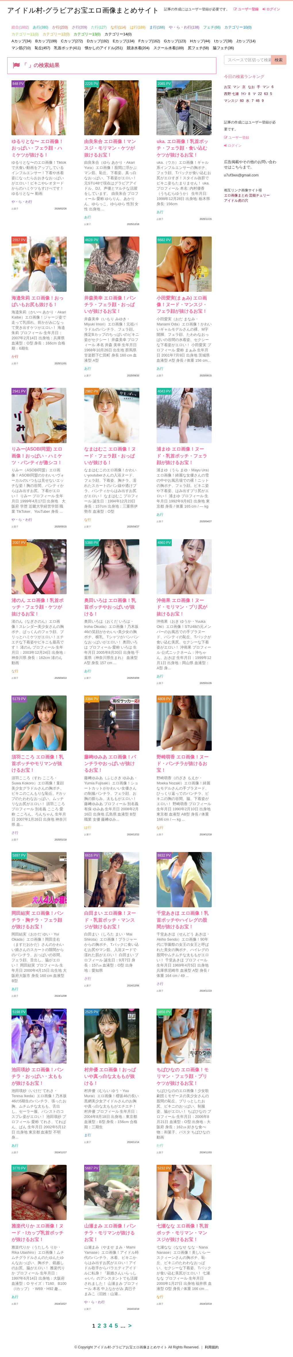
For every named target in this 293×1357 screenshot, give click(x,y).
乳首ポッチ (67, 48)
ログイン (271, 9)
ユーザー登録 (246, 9)
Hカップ (200, 41)
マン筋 (21, 48)
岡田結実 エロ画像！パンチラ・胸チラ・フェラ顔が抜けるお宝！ (37, 919)
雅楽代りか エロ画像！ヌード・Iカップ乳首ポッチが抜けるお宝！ (37, 1226)
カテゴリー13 (87, 34)
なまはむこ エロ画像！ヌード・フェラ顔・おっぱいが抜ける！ (110, 458)
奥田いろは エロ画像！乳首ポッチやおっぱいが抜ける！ (110, 612)
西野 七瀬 (231, 94)
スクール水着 (168, 48)
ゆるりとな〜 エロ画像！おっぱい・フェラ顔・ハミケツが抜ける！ (37, 151)
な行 (118, 27)
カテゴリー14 (118, 34)
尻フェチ (198, 48)
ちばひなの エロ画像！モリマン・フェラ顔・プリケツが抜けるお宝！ (183, 1072)
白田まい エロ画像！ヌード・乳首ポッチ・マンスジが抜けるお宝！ (109, 919)
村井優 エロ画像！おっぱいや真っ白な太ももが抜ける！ (110, 1072)
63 (266, 94)
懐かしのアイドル (104, 48)
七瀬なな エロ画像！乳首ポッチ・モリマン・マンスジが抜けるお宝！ (183, 1226)
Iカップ (223, 41)
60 (242, 101)
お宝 (227, 87)
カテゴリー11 (24, 34)
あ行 (40, 27)
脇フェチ (223, 48)
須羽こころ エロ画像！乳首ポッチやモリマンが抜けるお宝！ (37, 765)
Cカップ (72, 41)
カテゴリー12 (56, 34)
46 (257, 101)
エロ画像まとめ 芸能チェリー (247, 195)
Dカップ (98, 41)
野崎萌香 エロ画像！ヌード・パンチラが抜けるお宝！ (180, 765)
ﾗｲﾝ (243, 94)
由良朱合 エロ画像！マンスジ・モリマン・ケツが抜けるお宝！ (110, 151)
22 (260, 94)
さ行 (79, 27)
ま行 (157, 27)
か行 (60, 27)
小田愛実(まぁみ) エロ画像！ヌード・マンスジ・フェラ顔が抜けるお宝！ (184, 305)
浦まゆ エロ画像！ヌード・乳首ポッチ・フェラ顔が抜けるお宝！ (183, 458)
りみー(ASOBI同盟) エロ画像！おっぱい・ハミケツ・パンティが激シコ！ (37, 458)
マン (236, 87)
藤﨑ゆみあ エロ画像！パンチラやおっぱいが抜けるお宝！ (110, 765)
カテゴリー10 (237, 27)
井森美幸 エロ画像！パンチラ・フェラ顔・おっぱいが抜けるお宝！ (110, 305)
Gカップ (175, 41)
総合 (20, 27)
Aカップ (21, 41)
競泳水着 (138, 48)
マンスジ (231, 101)
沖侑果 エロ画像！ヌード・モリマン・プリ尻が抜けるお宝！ (183, 612)
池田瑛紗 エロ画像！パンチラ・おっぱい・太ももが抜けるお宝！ (37, 1072)
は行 (138, 27)
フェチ (211, 27)
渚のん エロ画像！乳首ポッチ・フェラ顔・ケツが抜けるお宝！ (37, 612)
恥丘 (42, 48)
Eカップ (124, 41)
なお (251, 87)
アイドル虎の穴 (236, 201)
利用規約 (212, 1339)
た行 (99, 27)
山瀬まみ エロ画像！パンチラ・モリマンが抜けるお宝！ (110, 1226)
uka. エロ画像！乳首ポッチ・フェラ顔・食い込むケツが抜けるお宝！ (182, 151)
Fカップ (149, 41)
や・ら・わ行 (184, 27)
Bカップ (46, 41)
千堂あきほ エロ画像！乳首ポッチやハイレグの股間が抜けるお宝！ (183, 919)
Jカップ (246, 41)
